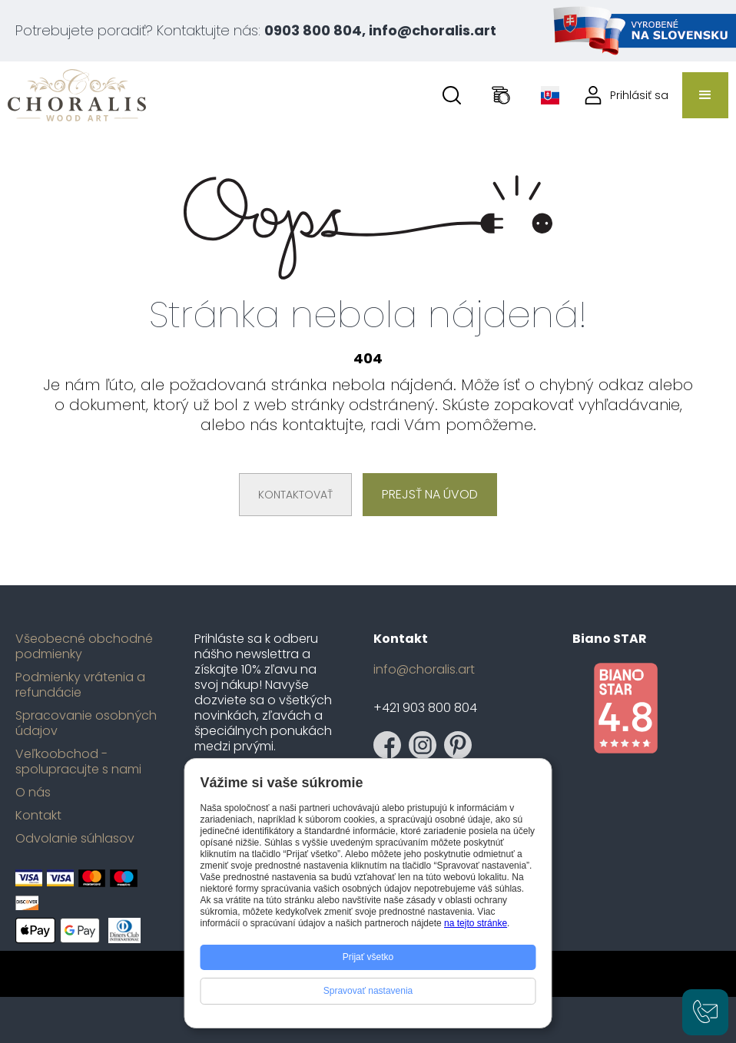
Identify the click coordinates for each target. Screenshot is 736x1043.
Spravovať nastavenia (368, 990)
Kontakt (38, 815)
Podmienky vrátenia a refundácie (80, 685)
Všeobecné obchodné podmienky (84, 646)
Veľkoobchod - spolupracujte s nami (78, 762)
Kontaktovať (295, 494)
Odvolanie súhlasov (74, 838)
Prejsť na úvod (430, 494)
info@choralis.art (424, 669)
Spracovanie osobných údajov (86, 723)
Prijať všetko (368, 957)
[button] (705, 95)
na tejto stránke (475, 923)
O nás (33, 792)
